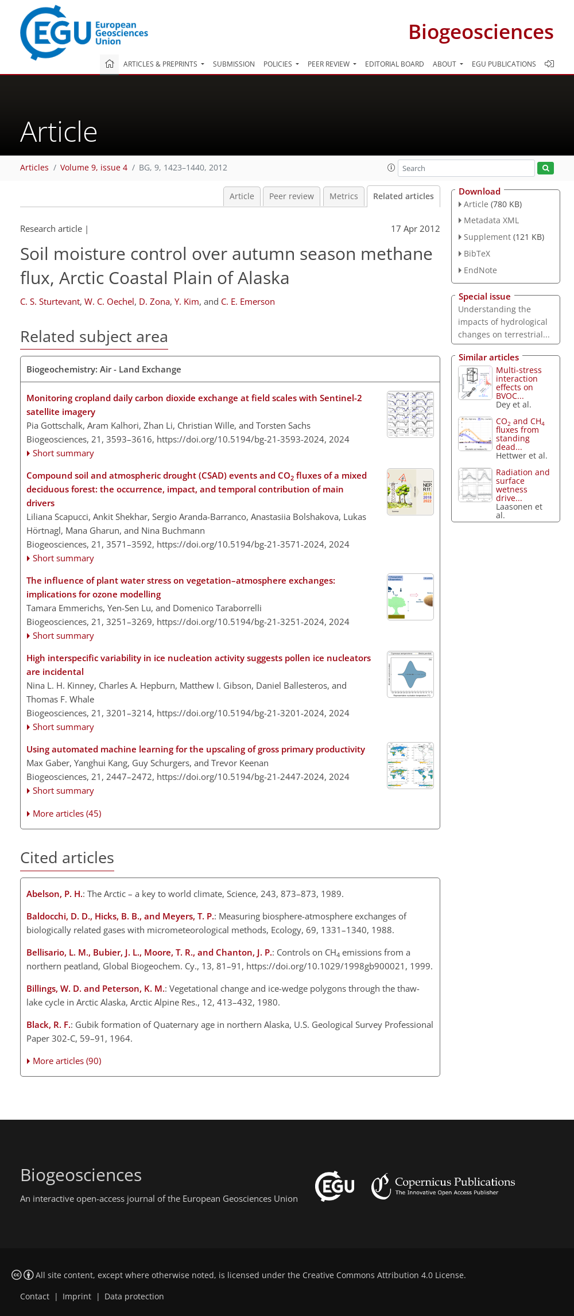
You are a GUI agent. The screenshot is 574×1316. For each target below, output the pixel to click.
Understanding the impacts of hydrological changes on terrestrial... (504, 322)
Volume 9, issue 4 (93, 167)
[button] (391, 167)
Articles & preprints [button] (161, 64)
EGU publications (504, 64)
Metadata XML (491, 220)
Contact (34, 1296)
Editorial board (394, 64)
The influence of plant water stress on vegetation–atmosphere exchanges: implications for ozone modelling (180, 587)
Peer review (291, 196)
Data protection (134, 1296)
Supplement (487, 236)
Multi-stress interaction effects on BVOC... (519, 382)
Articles (34, 167)
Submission (234, 64)
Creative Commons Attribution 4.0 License (383, 1275)
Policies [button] (278, 64)
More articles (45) (67, 813)
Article (242, 196)
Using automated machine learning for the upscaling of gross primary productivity (195, 749)
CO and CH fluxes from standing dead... (520, 434)
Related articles (403, 196)
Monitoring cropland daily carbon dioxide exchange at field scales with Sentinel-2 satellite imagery (194, 404)
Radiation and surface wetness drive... (523, 485)
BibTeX (477, 253)
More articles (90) (67, 1060)
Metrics (343, 196)
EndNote (480, 270)
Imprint (77, 1296)
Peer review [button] (329, 64)
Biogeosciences (481, 31)
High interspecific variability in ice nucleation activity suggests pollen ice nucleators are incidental (198, 664)
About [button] (445, 64)
